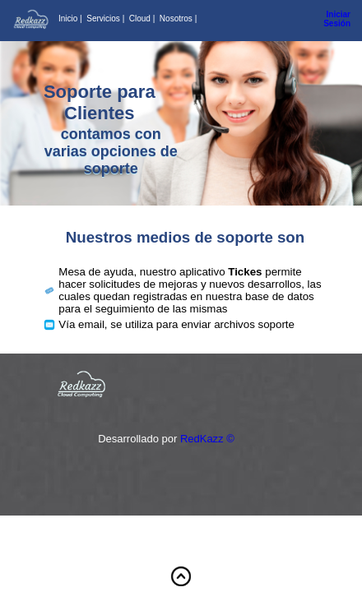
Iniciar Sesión (336, 19)
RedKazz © (207, 438)
